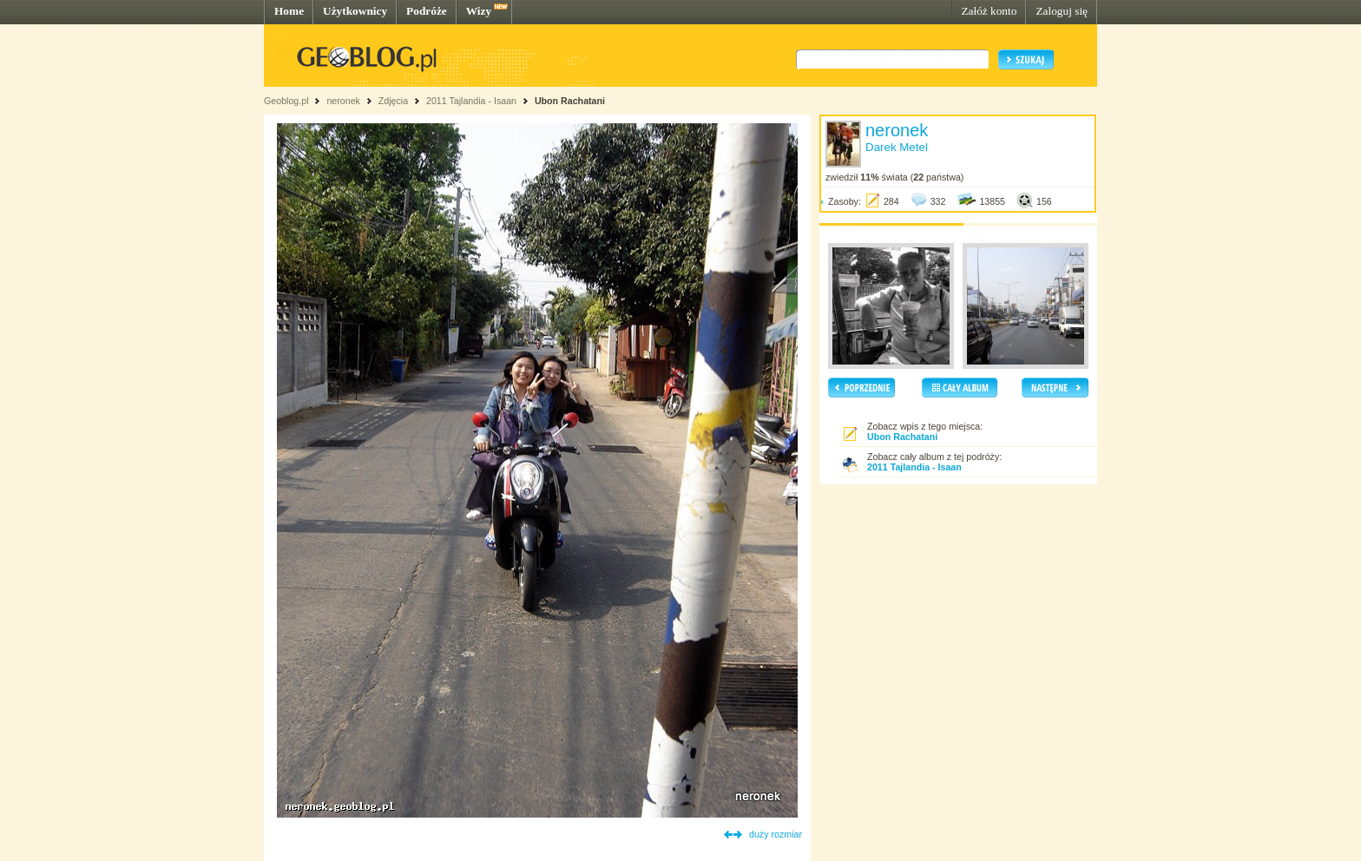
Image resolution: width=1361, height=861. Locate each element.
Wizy (478, 10)
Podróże (426, 10)
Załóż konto (988, 10)
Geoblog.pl (286, 100)
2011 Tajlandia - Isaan (472, 100)
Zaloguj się (1062, 10)
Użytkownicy (355, 10)
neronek (343, 100)
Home (289, 10)
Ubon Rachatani (570, 100)
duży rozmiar (775, 834)
